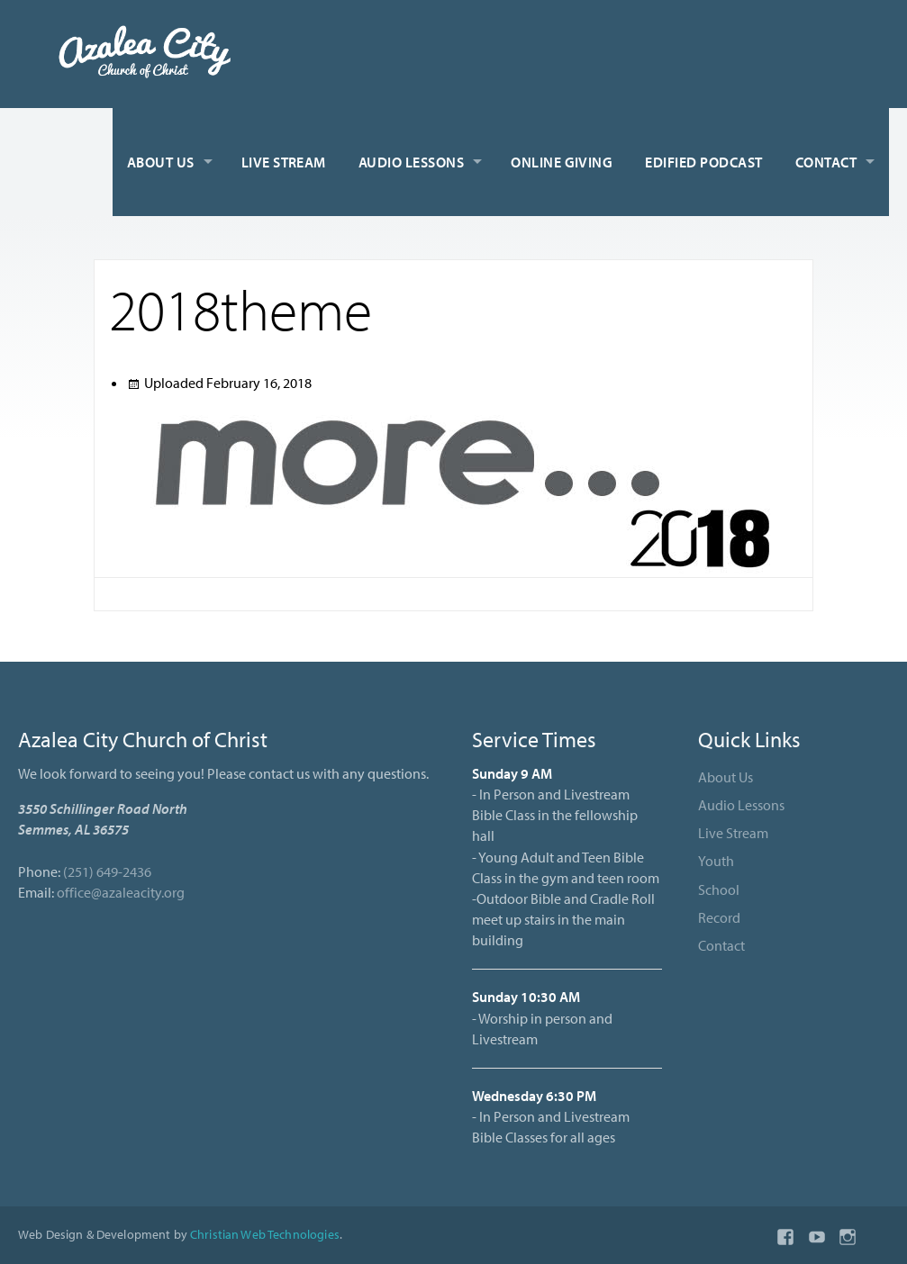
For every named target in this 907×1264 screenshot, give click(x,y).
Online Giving (561, 162)
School (718, 889)
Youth (716, 861)
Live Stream (283, 162)
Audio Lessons (411, 162)
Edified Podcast (703, 162)
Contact (826, 162)
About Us (161, 162)
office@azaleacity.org (121, 892)
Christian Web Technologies (265, 1233)
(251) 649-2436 (107, 871)
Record (719, 917)
